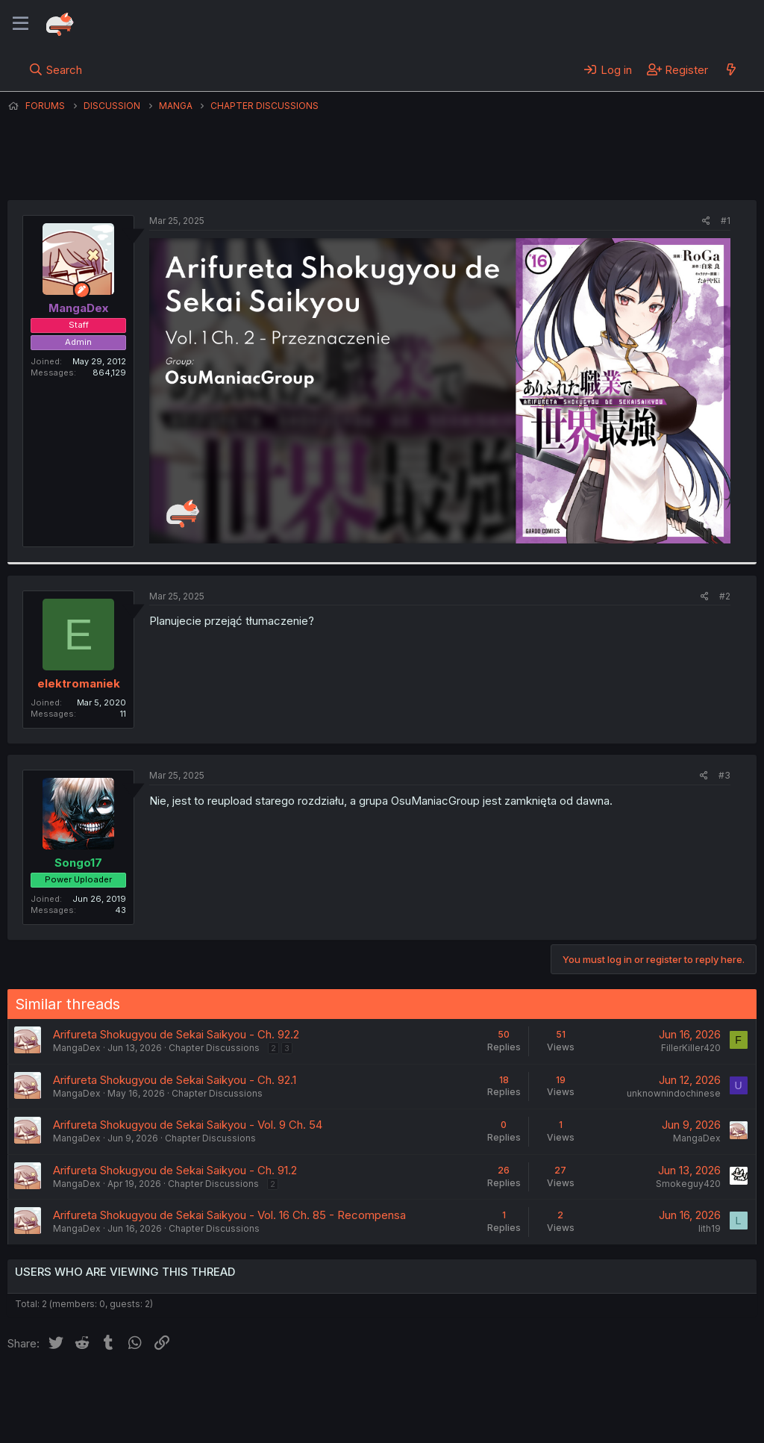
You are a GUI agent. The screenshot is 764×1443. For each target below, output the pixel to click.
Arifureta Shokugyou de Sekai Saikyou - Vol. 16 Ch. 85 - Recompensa (229, 1215)
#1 (725, 220)
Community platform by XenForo (634, 1410)
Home (478, 1390)
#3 (724, 775)
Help (435, 1390)
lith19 (709, 1228)
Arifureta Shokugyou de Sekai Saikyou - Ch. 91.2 (175, 1170)
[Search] (55, 69)
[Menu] (20, 24)
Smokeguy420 (688, 1183)
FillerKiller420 (691, 1047)
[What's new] (731, 69)
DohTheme (614, 1422)
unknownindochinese (674, 1093)
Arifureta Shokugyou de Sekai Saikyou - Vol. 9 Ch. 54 (187, 1125)
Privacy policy (373, 1390)
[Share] (706, 221)
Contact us (202, 1390)
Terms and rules (284, 1390)
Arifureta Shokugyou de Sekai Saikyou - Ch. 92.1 (174, 1080)
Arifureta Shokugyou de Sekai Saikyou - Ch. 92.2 (176, 1034)
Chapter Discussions (214, 1047)
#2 (724, 596)
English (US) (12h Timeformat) (83, 1390)
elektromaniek (78, 683)
